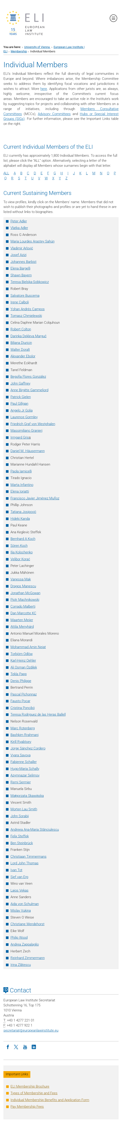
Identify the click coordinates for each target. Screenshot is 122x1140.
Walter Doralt (20, 350)
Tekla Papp (18, 674)
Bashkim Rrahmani (24, 735)
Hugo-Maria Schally (24, 769)
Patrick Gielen (20, 397)
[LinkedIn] (33, 1046)
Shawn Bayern (21, 275)
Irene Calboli (19, 302)
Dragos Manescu (23, 586)
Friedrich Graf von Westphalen (32, 424)
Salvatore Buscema (24, 296)
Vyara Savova (20, 755)
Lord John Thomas (24, 863)
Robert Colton (20, 329)
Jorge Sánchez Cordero (27, 748)
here (43, 89)
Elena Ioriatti (19, 491)
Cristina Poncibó (22, 708)
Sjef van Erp (19, 877)
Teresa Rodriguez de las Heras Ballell (38, 714)
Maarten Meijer (21, 620)
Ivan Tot (16, 870)
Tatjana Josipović (23, 512)
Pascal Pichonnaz (23, 694)
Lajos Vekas (19, 890)
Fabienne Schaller (23, 762)
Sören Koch (19, 546)
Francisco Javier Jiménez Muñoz (34, 498)
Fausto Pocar (20, 701)
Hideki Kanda (20, 519)
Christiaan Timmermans (28, 856)
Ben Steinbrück (21, 843)
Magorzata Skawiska (27, 796)
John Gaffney (20, 383)
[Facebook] (7, 1046)
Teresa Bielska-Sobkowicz (29, 282)
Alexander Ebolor (22, 356)
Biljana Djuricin (21, 343)
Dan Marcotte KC (23, 613)
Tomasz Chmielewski (26, 316)
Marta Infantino (21, 485)
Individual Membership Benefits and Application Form (49, 1100)
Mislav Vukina (20, 910)
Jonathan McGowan (25, 593)
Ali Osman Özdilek (23, 667)
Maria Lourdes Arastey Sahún (32, 241)
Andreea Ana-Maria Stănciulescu (34, 829)
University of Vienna (37, 47)
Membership (19, 51)
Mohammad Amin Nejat (28, 647)
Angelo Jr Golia (21, 410)
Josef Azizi (18, 255)
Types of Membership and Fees (33, 1093)
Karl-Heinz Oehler (23, 660)
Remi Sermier (20, 782)
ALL (6, 173)
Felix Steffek (19, 836)
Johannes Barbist (23, 262)
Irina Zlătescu (20, 965)
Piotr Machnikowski (24, 600)
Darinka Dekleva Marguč (28, 336)
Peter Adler (18, 221)
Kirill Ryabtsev (20, 742)
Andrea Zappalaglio (24, 944)
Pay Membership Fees (27, 1107)
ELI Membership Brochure (29, 1086)
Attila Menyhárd (22, 627)
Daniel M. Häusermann (27, 451)
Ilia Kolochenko (21, 552)
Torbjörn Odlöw (21, 654)
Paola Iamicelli (21, 471)
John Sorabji (19, 816)
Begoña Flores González (28, 377)
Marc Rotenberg (22, 728)
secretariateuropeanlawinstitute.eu (30, 1030)
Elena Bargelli (20, 268)
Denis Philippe (20, 681)
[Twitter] (16, 1046)
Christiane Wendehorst (27, 924)
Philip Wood (19, 937)
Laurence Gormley (24, 417)
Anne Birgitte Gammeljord (29, 390)
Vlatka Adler (19, 228)
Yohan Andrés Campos (27, 309)
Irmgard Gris (20, 437)
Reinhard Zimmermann (27, 958)
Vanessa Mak (20, 579)
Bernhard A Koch (22, 539)
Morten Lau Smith (23, 809)
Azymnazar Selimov (24, 775)
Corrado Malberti (22, 606)
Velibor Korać (20, 559)
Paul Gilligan (19, 404)
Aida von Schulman (24, 904)
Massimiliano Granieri (26, 431)
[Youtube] (25, 1046)
